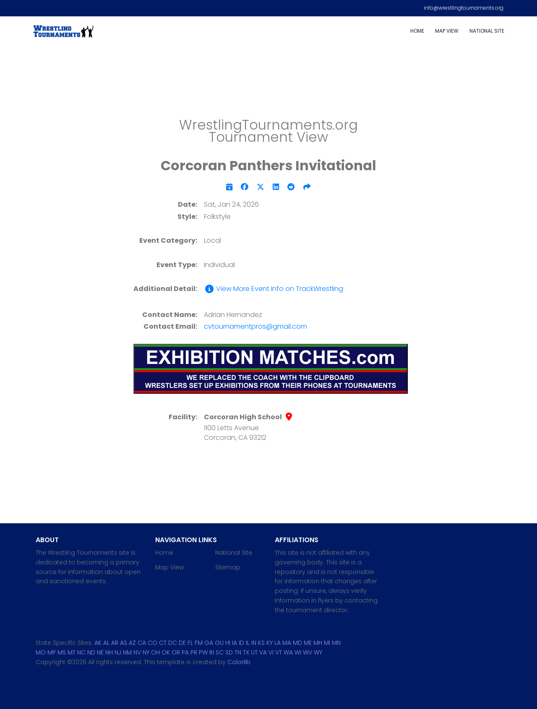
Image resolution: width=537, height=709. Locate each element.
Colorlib (238, 662)
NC (81, 652)
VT (278, 652)
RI (211, 652)
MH (317, 643)
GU (219, 643)
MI (327, 643)
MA (286, 643)
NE (100, 652)
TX (246, 652)
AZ (132, 643)
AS (123, 643)
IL (248, 643)
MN (336, 643)
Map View (447, 30)
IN (253, 643)
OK (166, 652)
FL (190, 643)
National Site (486, 30)
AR (114, 643)
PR (193, 652)
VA (263, 652)
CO (152, 643)
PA (185, 652)
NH (109, 652)
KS (261, 643)
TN (238, 652)
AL (106, 643)
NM (127, 652)
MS (61, 652)
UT (254, 652)
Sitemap (227, 567)
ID (241, 643)
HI (227, 643)
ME (308, 643)
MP (51, 652)
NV (137, 652)
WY (318, 652)
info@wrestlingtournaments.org (463, 7)
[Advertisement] (268, 84)
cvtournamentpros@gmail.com (255, 326)
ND (91, 652)
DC (172, 643)
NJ (118, 652)
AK (98, 643)
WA (288, 652)
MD (297, 643)
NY (146, 652)
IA (234, 643)
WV (307, 652)
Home (417, 30)
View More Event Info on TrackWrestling (273, 288)
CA (142, 643)
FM (199, 643)
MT (72, 652)
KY (269, 643)
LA (277, 643)
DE (182, 643)
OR (176, 652)
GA (208, 643)
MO (41, 652)
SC (220, 652)
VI (271, 652)
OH (155, 652)
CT (163, 643)
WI (298, 652)
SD (229, 652)
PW (203, 652)
